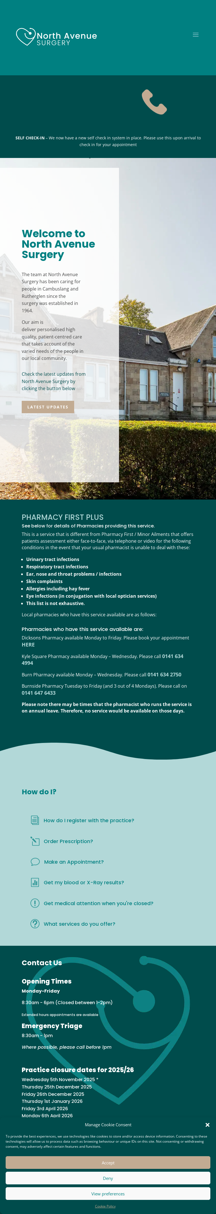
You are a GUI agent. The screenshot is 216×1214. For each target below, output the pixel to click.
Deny (108, 1178)
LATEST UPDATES (48, 407)
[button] (207, 1125)
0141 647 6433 (39, 692)
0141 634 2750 (164, 674)
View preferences (108, 1194)
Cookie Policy (105, 1206)
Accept (108, 1162)
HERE (28, 644)
